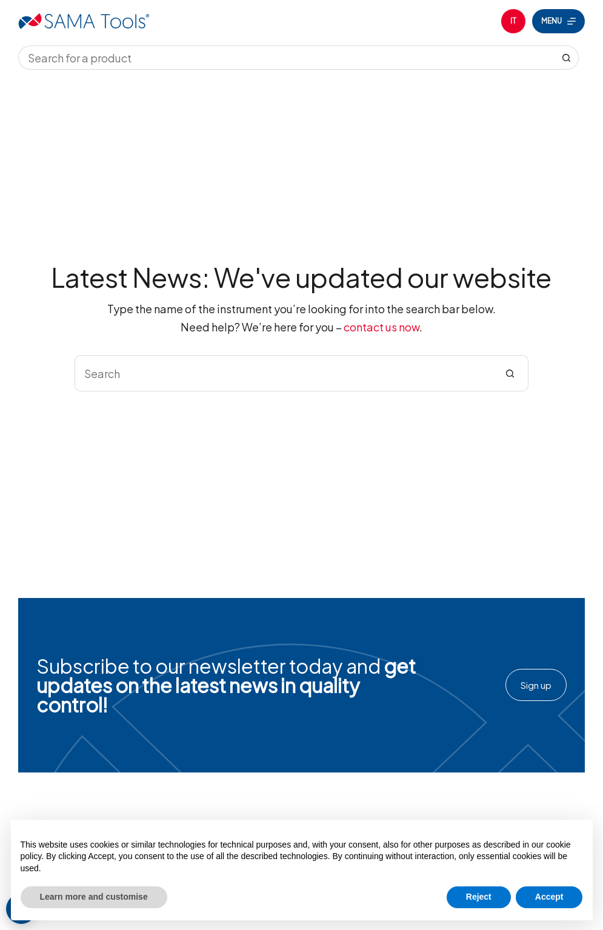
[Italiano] (513, 21)
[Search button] (567, 57)
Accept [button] (549, 897)
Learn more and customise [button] (94, 897)
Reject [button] (478, 897)
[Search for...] (286, 57)
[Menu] (558, 21)
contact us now (381, 327)
